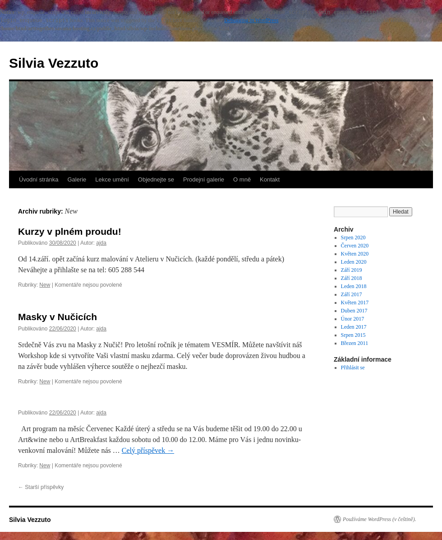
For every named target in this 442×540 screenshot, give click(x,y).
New (44, 285)
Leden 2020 (354, 262)
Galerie (76, 179)
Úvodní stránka (38, 179)
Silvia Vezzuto (53, 63)
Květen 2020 (355, 254)
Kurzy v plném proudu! (69, 231)
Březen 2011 (354, 343)
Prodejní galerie (203, 179)
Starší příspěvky (41, 487)
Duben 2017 (354, 310)
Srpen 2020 (353, 237)
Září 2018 (351, 278)
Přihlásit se (353, 367)
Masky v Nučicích (57, 317)
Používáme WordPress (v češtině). (379, 519)
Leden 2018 (354, 286)
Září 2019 (351, 270)
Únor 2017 (352, 319)
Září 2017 (351, 294)
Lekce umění (112, 179)
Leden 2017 (354, 327)
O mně (242, 179)
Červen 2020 (355, 245)
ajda (101, 243)
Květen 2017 (355, 302)
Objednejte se (156, 179)
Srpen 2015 (353, 335)
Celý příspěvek (148, 450)
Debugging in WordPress (251, 20)
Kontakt (270, 179)
